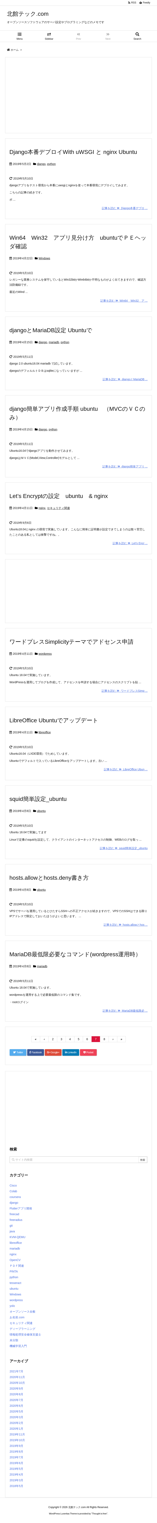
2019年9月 (16, 1445)
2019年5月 (16, 1468)
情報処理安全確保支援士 (25, 1334)
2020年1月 (16, 1428)
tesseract (15, 1283)
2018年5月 (16, 1486)
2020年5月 (16, 1411)
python (51, 164)
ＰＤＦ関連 (17, 1265)
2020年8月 (16, 1394)
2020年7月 (16, 1400)
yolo (12, 1305)
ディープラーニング (22, 1328)
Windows (44, 258)
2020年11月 (17, 1377)
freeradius (16, 1220)
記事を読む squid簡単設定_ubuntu (124, 848)
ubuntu (41, 811)
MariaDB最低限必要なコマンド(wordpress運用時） (75, 954)
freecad (14, 1214)
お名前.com (17, 1317)
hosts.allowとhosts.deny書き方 (49, 878)
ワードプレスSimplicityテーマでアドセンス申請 (71, 642)
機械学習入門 (18, 1346)
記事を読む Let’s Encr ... (130, 543)
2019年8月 (16, 1451)
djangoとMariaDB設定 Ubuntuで (50, 330)
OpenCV (15, 1260)
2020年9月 (16, 1388)
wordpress (45, 653)
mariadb (54, 342)
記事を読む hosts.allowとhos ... (126, 924)
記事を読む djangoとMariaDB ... (125, 379)
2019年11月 (17, 1434)
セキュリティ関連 (58, 508)
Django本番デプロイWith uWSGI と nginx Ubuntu (73, 152)
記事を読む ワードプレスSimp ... (125, 690)
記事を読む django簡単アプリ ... (125, 466)
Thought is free (99, 1513)
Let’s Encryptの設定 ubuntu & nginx (58, 496)
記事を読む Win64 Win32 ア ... (124, 300)
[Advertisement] (78, 95)
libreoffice (45, 732)
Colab (13, 1191)
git (11, 1225)
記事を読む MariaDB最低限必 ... (125, 1010)
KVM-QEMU (17, 1237)
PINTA (14, 1271)
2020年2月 (16, 1423)
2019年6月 (16, 1463)
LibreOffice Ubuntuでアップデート (56, 720)
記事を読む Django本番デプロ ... (125, 208)
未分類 (14, 1340)
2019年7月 (16, 1457)
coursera (15, 1197)
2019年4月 (16, 1474)
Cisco (13, 1185)
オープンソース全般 (22, 1311)
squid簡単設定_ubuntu (38, 799)
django (41, 164)
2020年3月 (16, 1417)
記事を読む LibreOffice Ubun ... (126, 769)
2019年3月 (16, 1480)
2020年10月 (17, 1382)
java (12, 1231)
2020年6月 (16, 1405)
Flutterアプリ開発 (21, 1208)
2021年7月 (16, 1371)
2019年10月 (17, 1440)
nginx (42, 508)
